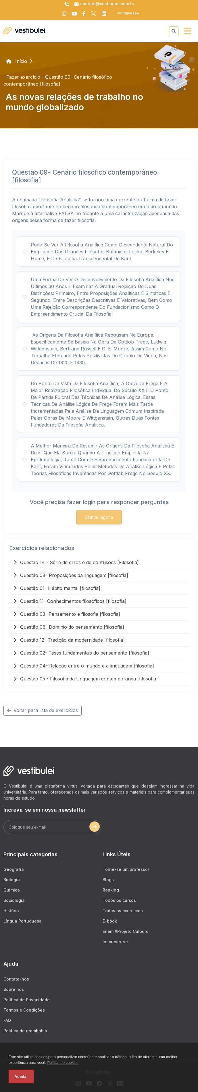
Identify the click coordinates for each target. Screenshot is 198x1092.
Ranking (111, 890)
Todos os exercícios (123, 910)
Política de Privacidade (26, 999)
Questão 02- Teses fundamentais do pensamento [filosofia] (81, 653)
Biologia (11, 879)
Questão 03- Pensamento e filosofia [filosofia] (67, 614)
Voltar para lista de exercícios (42, 710)
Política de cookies (62, 1062)
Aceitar (21, 1076)
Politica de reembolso (25, 1030)
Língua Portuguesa (22, 921)
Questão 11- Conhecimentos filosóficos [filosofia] (70, 601)
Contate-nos (16, 979)
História (11, 910)
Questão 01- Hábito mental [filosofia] (57, 588)
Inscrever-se (115, 941)
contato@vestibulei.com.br (104, 4)
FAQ (7, 1020)
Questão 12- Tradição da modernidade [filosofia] (69, 640)
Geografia (13, 869)
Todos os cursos (119, 900)
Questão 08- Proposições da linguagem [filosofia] (71, 575)
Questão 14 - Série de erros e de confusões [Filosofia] (76, 562)
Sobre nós (13, 989)
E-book (110, 921)
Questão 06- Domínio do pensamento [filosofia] (69, 627)
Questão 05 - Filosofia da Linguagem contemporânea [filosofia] (86, 679)
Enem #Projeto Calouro (126, 931)
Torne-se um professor (126, 869)
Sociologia (14, 900)
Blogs (108, 879)
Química (11, 890)
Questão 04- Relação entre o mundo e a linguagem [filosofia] (84, 666)
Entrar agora (99, 517)
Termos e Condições (24, 1010)
